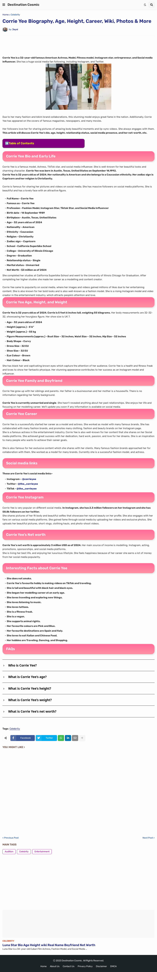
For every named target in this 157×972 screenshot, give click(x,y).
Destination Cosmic (23, 5)
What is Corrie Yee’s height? (29, 688)
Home (5, 15)
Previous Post (11, 838)
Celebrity (15, 15)
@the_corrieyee (28, 483)
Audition (9, 851)
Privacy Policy (85, 966)
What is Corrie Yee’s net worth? (32, 711)
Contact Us (68, 966)
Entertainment (41, 851)
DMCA (113, 966)
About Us (54, 966)
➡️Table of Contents (19, 143)
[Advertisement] (78, 45)
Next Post (148, 838)
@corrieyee (29, 479)
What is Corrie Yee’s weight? (30, 700)
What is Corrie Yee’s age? (27, 677)
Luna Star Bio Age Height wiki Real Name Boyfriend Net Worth (48, 945)
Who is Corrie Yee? (22, 665)
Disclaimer (101, 966)
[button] (4, 5)
